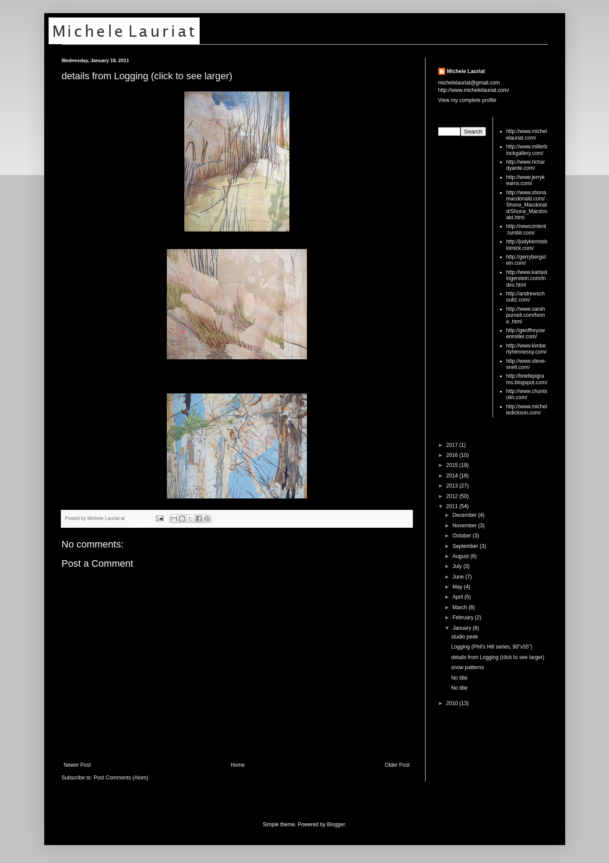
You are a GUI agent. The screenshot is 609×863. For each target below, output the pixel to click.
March (460, 607)
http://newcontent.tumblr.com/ (526, 229)
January (462, 628)
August (461, 556)
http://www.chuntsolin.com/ (526, 394)
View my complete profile (467, 100)
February (463, 617)
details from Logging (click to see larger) (147, 75)
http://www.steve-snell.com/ (526, 364)
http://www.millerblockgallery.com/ (526, 150)
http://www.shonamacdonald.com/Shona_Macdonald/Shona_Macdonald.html (526, 205)
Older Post (397, 765)
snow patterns (467, 667)
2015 (452, 465)
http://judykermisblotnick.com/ (526, 245)
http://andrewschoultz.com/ (525, 297)
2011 (452, 506)
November (465, 526)
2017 (452, 445)
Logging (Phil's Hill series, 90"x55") (491, 647)
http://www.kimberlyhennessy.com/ (526, 349)
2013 (452, 486)
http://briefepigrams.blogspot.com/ (526, 379)
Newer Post (77, 765)
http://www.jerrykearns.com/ (525, 180)
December (465, 515)
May (458, 587)
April (458, 597)
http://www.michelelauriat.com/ (526, 134)
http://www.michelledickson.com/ (526, 409)
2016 (452, 455)
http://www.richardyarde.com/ (525, 165)
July (457, 566)
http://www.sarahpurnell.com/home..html (525, 315)
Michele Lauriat (466, 71)
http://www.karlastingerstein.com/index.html (526, 278)
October (462, 536)
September (465, 546)
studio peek (464, 637)
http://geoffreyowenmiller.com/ (525, 333)
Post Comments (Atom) (121, 778)
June (458, 577)
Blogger (336, 824)
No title (459, 678)
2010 (452, 703)
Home (238, 765)
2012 (452, 496)
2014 (452, 476)
